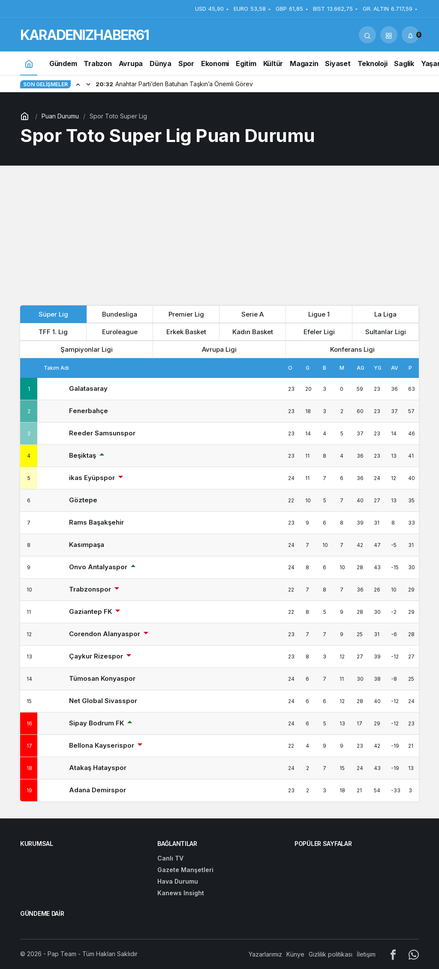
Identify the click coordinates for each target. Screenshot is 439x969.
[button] (388, 34)
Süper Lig (53, 314)
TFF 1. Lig (53, 332)
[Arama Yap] (367, 34)
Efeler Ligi (319, 332)
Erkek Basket (186, 332)
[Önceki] (78, 84)
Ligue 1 (319, 314)
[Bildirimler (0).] (410, 34)
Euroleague (120, 332)
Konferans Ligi (352, 349)
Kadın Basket (252, 332)
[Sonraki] (88, 84)
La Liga (385, 314)
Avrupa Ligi (219, 349)
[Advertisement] (219, 234)
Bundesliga (119, 314)
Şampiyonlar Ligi (86, 349)
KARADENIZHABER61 (84, 35)
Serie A (252, 314)
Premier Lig (186, 314)
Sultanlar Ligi (385, 332)
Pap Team (62, 953)
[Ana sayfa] (28, 63)
